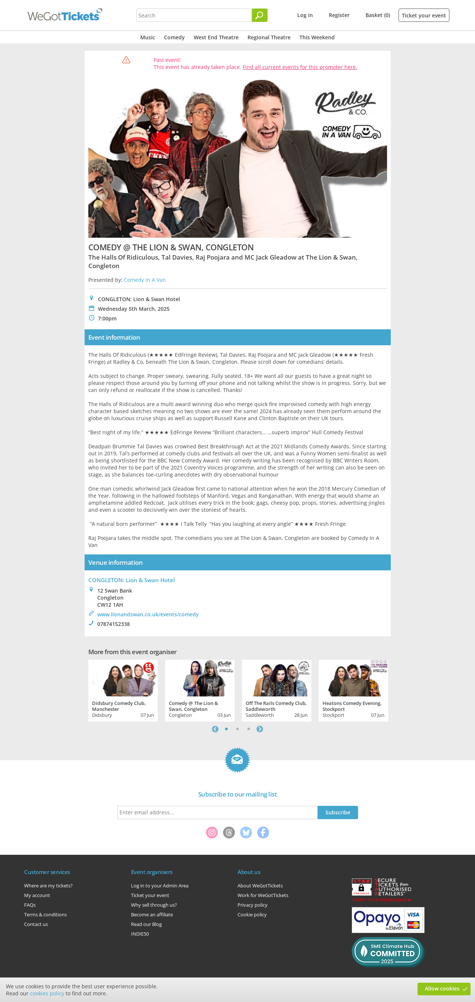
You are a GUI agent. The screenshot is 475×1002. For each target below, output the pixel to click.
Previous (215, 729)
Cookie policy (252, 914)
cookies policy (47, 993)
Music (147, 37)
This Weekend (317, 37)
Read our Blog (146, 924)
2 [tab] (237, 729)
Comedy (174, 37)
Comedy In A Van (145, 279)
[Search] (260, 15)
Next (259, 729)
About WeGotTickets (260, 885)
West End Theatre (216, 37)
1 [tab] (226, 729)
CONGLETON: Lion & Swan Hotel (131, 580)
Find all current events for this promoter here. (300, 66)
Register (339, 15)
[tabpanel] (123, 690)
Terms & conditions (45, 914)
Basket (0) (378, 15)
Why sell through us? (154, 905)
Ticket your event (424, 15)
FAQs (30, 905)
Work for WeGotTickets (263, 895)
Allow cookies (442, 988)
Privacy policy (253, 905)
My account (37, 895)
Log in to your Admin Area (160, 885)
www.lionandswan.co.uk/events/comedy (148, 614)
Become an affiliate (152, 914)
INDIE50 (140, 933)
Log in (305, 15)
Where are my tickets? (48, 885)
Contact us (36, 924)
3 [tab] (248, 729)
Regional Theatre (269, 37)
